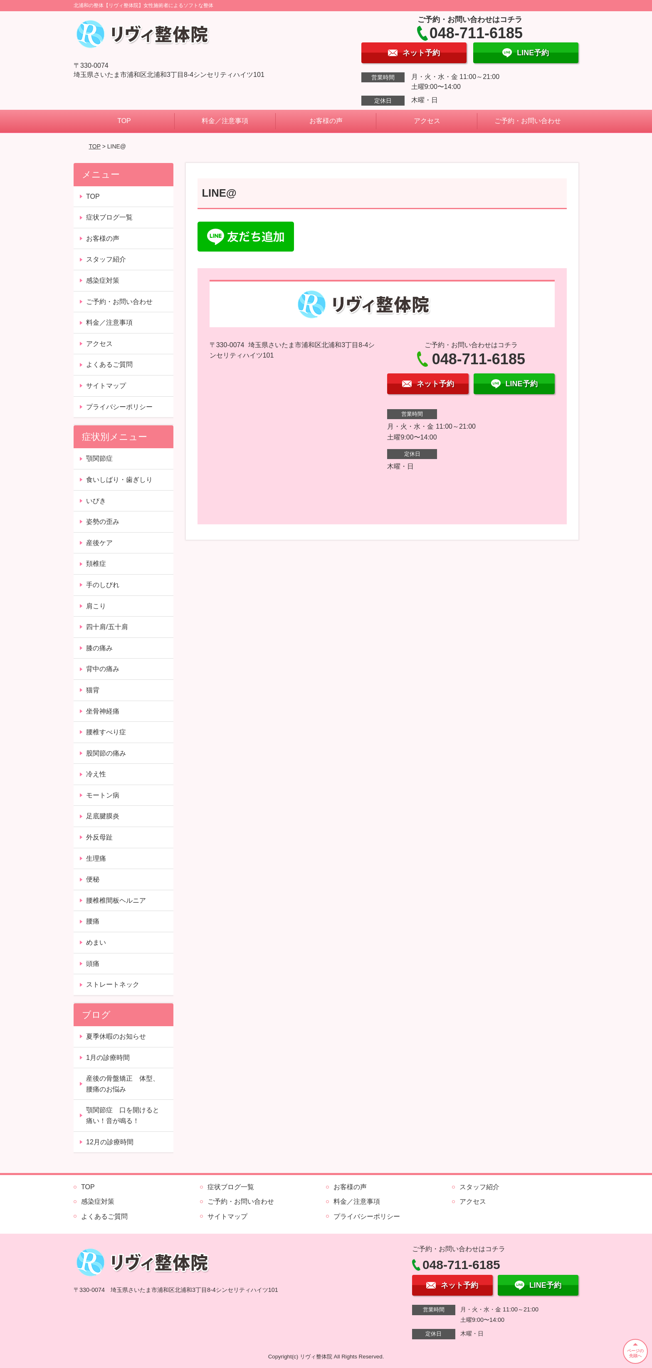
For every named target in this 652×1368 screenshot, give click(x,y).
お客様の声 (326, 120)
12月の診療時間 (109, 1142)
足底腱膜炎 (102, 816)
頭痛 (92, 963)
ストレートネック (112, 984)
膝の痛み (99, 648)
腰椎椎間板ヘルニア (116, 900)
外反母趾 (99, 837)
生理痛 (96, 858)
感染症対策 (102, 280)
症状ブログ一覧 (109, 217)
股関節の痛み (106, 753)
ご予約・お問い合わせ (527, 120)
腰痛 (92, 921)
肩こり (96, 606)
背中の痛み (102, 668)
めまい (96, 942)
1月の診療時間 (108, 1057)
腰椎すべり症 (106, 732)
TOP (124, 120)
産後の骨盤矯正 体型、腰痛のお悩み (122, 1084)
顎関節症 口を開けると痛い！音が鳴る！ (122, 1115)
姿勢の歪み (102, 521)
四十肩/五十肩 (107, 626)
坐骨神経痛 (102, 711)
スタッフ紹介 (106, 259)
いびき (96, 500)
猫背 (92, 690)
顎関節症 (99, 458)
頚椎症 (96, 563)
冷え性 (96, 774)
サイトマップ (106, 385)
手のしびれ (102, 584)
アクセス (427, 120)
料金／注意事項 (225, 120)
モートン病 (102, 795)
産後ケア (99, 542)
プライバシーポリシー (119, 406)
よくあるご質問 (109, 364)
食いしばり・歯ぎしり (119, 479)
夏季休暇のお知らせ (116, 1036)
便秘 (92, 879)
